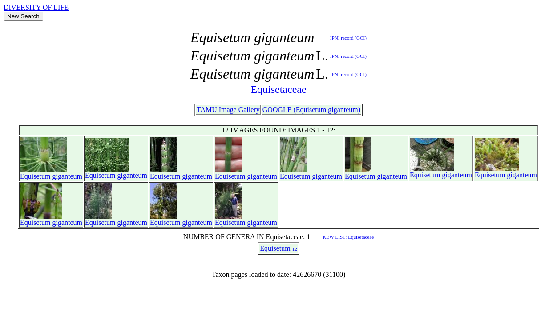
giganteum (67, 176)
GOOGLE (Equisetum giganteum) (311, 109)
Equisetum (35, 176)
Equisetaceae (278, 89)
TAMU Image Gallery (228, 109)
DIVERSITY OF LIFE (36, 7)
